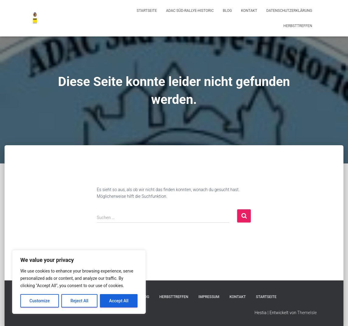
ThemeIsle (307, 312)
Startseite (147, 11)
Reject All (79, 300)
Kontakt (249, 11)
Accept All (118, 300)
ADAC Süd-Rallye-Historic (190, 11)
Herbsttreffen (297, 26)
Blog (227, 11)
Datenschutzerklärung (289, 11)
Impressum (208, 297)
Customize (39, 300)
